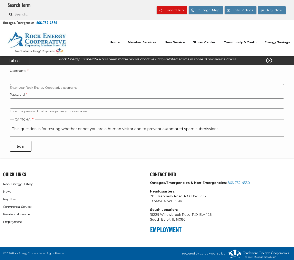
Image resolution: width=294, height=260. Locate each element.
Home (115, 42)
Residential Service (16, 214)
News (7, 192)
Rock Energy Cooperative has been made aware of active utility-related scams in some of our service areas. (147, 59)
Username (18, 71)
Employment (12, 222)
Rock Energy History (18, 184)
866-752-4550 (46, 22)
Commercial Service (17, 207)
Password (17, 94)
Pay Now (9, 199)
